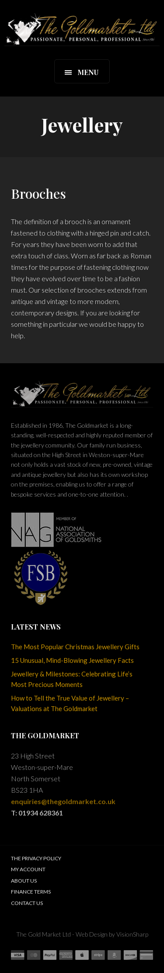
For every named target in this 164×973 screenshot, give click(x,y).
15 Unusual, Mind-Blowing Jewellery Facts (72, 660)
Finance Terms (31, 891)
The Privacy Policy (36, 858)
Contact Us (27, 903)
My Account (28, 869)
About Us (24, 880)
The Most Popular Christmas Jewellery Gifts (75, 647)
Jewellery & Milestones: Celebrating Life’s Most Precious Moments (72, 679)
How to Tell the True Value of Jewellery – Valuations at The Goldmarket (70, 703)
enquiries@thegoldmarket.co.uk (63, 801)
